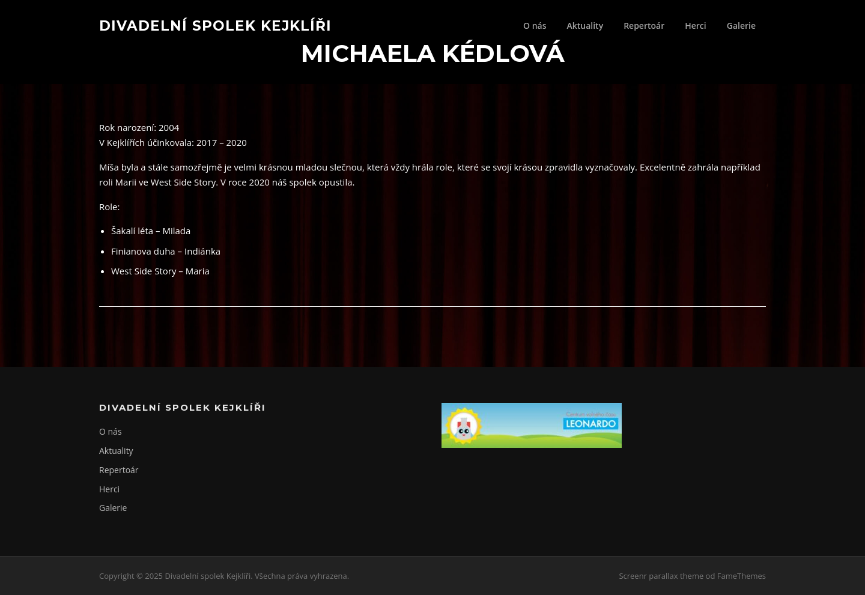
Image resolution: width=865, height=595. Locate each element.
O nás (535, 25)
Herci (695, 25)
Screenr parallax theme (661, 575)
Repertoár (644, 25)
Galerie (741, 25)
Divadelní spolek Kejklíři (215, 25)
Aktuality (584, 25)
